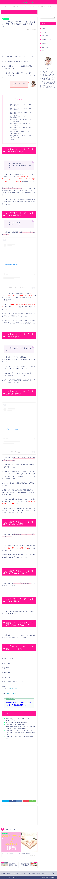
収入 (27, 795)
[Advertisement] (19, 43)
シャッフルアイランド (7, 795)
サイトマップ (29, 6)
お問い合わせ (17, 6)
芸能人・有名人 (6, 18)
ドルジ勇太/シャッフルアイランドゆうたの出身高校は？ (20, 109)
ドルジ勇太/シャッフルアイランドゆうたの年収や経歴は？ (20, 105)
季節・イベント (46, 43)
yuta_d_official (11, 693)
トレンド (44, 32)
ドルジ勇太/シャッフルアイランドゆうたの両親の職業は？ (20, 120)
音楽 (43, 51)
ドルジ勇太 (16, 795)
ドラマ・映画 (45, 35)
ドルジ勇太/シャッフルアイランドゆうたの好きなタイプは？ (20, 124)
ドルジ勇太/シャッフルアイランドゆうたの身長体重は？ (20, 116)
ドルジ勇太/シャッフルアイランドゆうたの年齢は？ (20, 112)
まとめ (12, 139)
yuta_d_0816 (13, 688)
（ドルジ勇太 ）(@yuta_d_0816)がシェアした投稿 (19, 287)
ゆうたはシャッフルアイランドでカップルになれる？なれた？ (20, 132)
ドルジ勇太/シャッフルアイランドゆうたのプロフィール (20, 136)
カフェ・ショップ (46, 28)
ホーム (6, 6)
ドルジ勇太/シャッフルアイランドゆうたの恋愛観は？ (20, 128)
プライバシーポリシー (45, 6)
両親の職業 (22, 795)
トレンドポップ (28, 2)
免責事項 (16, 877)
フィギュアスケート (47, 39)
